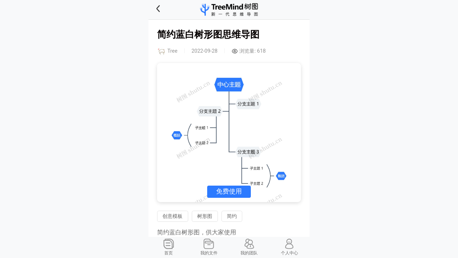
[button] (167, 9)
